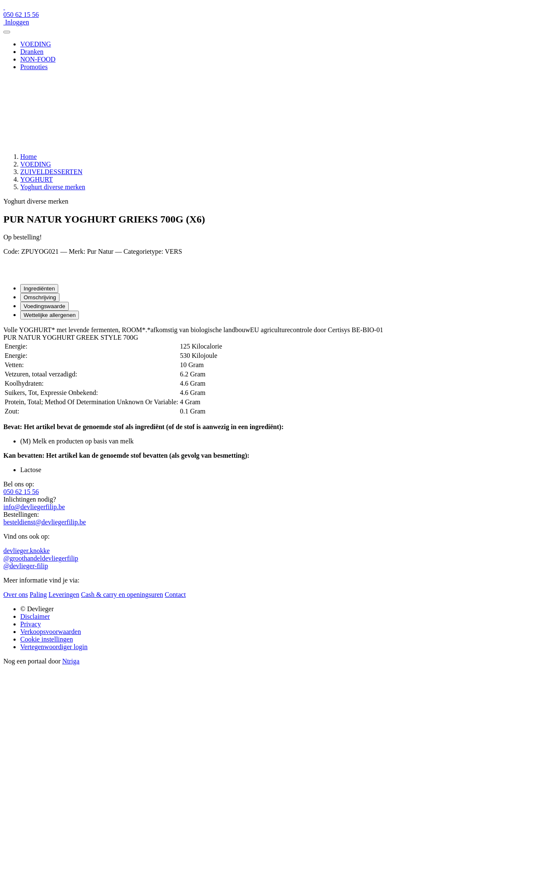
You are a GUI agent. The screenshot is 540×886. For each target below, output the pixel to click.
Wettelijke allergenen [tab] (50, 315)
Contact (175, 594)
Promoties (34, 66)
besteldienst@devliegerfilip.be (44, 522)
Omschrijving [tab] (40, 297)
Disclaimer (35, 616)
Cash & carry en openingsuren (122, 594)
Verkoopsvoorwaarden (50, 631)
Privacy (30, 624)
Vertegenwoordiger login (54, 646)
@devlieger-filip (25, 565)
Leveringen (64, 594)
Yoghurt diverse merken (52, 187)
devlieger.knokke (26, 550)
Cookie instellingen (46, 639)
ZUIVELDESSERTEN (51, 171)
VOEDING (35, 44)
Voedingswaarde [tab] (44, 306)
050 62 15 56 (21, 491)
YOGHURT (36, 179)
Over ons (15, 594)
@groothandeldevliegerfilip (40, 558)
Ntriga (71, 661)
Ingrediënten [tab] (39, 288)
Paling (38, 594)
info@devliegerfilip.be (34, 506)
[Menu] (6, 32)
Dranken (31, 51)
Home (28, 156)
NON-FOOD (38, 59)
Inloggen (16, 22)
